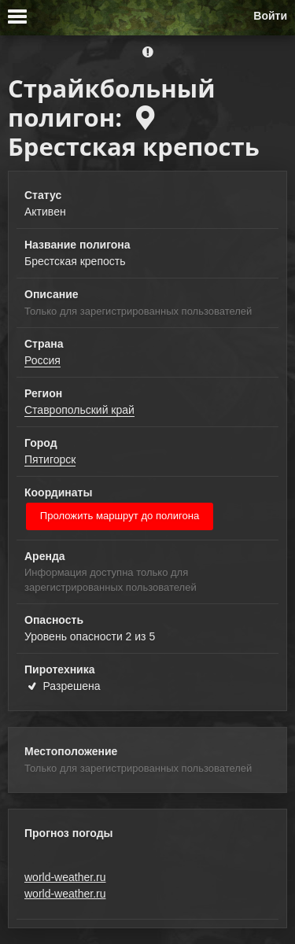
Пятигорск (50, 459)
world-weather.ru (65, 877)
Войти (270, 15)
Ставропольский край (79, 410)
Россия (42, 360)
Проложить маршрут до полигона (120, 516)
